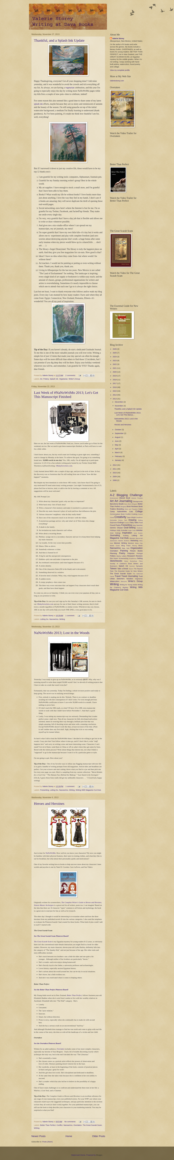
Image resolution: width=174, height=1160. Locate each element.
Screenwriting (123, 558)
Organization (136, 548)
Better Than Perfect (74, 995)
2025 (115, 353)
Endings (120, 523)
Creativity (120, 517)
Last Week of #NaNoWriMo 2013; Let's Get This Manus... (127, 414)
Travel (117, 576)
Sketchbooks (116, 561)
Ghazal (120, 528)
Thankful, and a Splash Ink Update (59, 40)
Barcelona (114, 504)
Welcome (124, 581)
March (117, 452)
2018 (115, 380)
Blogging (123, 506)
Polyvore (130, 553)
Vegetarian (63, 379)
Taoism (131, 568)
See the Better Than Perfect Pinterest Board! (51, 990)
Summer (132, 566)
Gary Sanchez (137, 525)
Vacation (129, 579)
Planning (113, 553)
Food (141, 523)
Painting (124, 551)
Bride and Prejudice (131, 509)
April (117, 449)
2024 (115, 357)
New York (125, 548)
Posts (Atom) (47, 1142)
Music (140, 545)
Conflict (59, 1125)
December (119, 402)
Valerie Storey (118, 38)
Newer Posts (38, 1136)
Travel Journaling (129, 576)
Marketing (134, 541)
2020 (115, 372)
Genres (113, 528)
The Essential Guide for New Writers (128, 571)
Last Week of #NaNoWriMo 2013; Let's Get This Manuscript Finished (66, 395)
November (119, 406)
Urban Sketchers (117, 579)
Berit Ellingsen (132, 504)
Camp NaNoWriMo (118, 511)
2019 (115, 376)
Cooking (134, 514)
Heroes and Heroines (49, 804)
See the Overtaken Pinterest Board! (47, 1043)
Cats (131, 511)
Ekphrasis (113, 523)
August (118, 437)
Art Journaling (123, 501)
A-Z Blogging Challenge (126, 495)
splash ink (38, 104)
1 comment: (70, 616)
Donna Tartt (122, 520)
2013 (115, 399)
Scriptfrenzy (132, 558)
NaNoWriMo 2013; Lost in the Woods (62, 633)
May (117, 445)
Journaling (115, 535)
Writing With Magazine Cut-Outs (88, 790)
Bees (126, 504)
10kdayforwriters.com (64, 466)
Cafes (140, 509)
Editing (140, 520)
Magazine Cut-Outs (119, 538)
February (118, 456)
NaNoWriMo (51, 853)
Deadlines (139, 517)
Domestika (113, 520)
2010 (115, 473)
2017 (115, 383)
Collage (139, 511)
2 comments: (70, 375)
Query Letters (121, 556)
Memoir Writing (120, 543)
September (119, 433)
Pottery (46, 379)
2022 (115, 364)
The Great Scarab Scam (43, 942)
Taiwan (113, 568)
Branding (120, 509)
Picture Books (136, 551)
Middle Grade (115, 545)
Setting (140, 558)
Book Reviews (132, 506)
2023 (115, 361)
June (117, 441)
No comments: (70, 1122)
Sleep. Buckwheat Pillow (133, 561)
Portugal (140, 553)
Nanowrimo (53, 619)
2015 (115, 391)
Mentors (131, 543)
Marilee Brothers (123, 540)
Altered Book (124, 498)
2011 (115, 469)
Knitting (125, 535)
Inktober (139, 530)
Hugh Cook (132, 530)
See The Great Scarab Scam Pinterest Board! (51, 936)
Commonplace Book (117, 514)
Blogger (99, 1155)
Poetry (122, 553)
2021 (115, 368)
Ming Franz (125, 545)
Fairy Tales (134, 523)
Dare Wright (131, 517)
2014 (115, 395)
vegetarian (69, 87)
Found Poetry (115, 525)
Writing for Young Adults (128, 585)
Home (68, 1136)
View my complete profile (120, 70)
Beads (121, 504)
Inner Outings (115, 533)
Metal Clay (139, 543)
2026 (115, 349)
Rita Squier (114, 558)
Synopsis (139, 566)
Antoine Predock (137, 498)
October (118, 430)
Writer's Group (74, 379)
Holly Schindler (122, 530)
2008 (115, 480)
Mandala (132, 538)
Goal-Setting (129, 527)
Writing (62, 619)
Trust (141, 576)
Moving (134, 545)
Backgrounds (138, 501)
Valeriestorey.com (117, 81)
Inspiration (127, 533)
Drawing (132, 520)
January (118, 460)
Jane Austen (138, 533)
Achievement (114, 498)
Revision (139, 556)
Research (131, 556)
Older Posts (98, 1136)
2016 (115, 387)
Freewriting (44, 790)
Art (41, 379)
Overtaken (60, 1049)
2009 (115, 477)
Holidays (113, 530)
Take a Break (122, 569)
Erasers (126, 522)
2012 (115, 465)
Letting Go (44, 619)
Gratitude (140, 528)
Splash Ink (54, 379)
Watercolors (114, 581)
